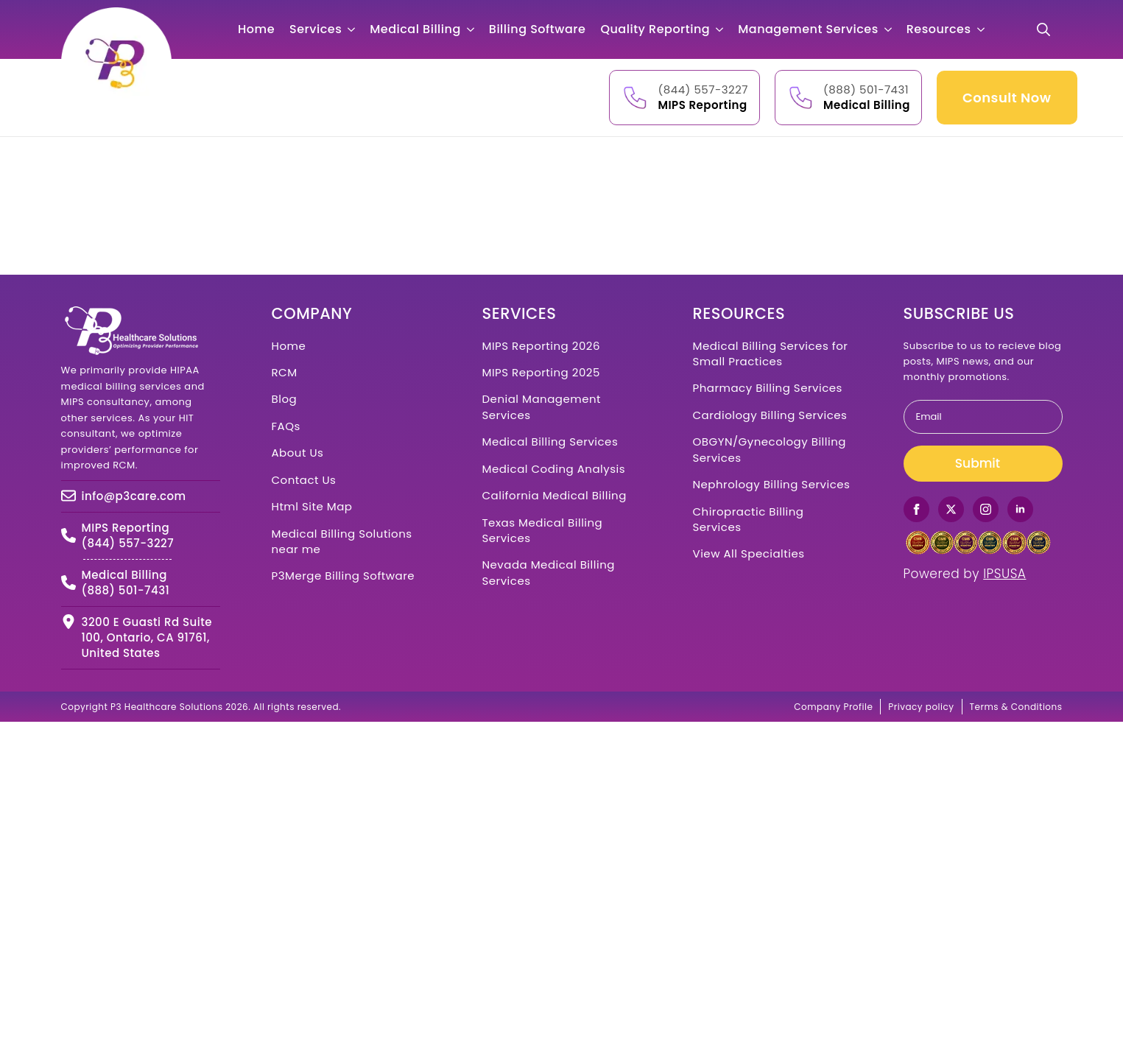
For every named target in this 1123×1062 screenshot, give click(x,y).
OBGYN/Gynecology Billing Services (769, 449)
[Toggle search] (1043, 29)
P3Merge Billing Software (343, 575)
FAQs (286, 426)
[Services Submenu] (356, 29)
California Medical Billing (554, 495)
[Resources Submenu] (985, 29)
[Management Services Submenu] (893, 29)
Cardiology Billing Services (770, 415)
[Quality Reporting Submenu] (724, 29)
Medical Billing (415, 29)
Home (256, 29)
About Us (298, 452)
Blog (285, 399)
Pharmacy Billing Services (767, 387)
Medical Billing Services (550, 441)
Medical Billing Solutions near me (342, 541)
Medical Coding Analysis (554, 469)
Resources (939, 29)
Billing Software (537, 29)
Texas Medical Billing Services (542, 530)
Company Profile (833, 706)
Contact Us (304, 480)
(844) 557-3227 (703, 89)
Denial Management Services (542, 406)
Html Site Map (312, 506)
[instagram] (986, 509)
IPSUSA (1004, 574)
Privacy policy (921, 706)
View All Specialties (749, 553)
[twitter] (951, 509)
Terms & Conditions (1016, 706)
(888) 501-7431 (866, 89)
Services (315, 29)
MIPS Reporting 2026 (541, 346)
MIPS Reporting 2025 (541, 372)
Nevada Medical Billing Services (548, 572)
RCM (285, 372)
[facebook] (916, 509)
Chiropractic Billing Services (748, 519)
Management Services (808, 29)
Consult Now (1007, 97)
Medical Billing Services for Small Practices (770, 353)
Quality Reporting (655, 29)
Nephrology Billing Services (772, 484)
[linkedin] (1020, 509)
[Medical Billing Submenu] (475, 29)
